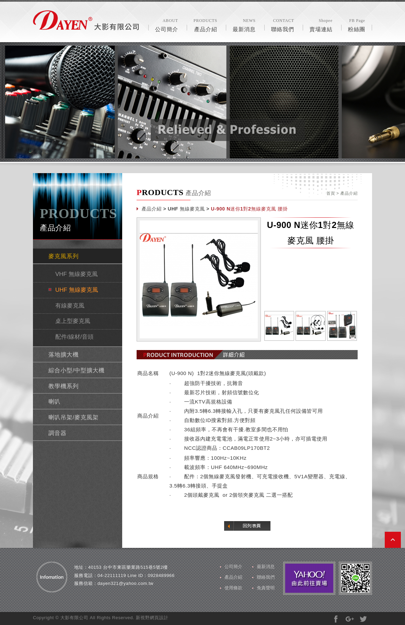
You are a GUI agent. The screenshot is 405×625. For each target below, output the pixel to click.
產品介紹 (205, 24)
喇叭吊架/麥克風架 (73, 417)
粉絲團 (356, 24)
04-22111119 (111, 575)
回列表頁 (247, 526)
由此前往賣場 (309, 578)
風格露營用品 (86, 20)
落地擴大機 (63, 354)
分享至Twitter (363, 619)
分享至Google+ (349, 619)
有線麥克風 (69, 305)
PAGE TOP (393, 540)
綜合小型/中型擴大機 (76, 370)
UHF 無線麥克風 (76, 290)
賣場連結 (321, 24)
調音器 (57, 433)
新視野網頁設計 (152, 617)
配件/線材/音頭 (74, 337)
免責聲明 (266, 587)
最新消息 (244, 24)
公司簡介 (166, 24)
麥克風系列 (63, 256)
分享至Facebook (336, 619)
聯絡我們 (282, 24)
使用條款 (233, 587)
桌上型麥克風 (72, 321)
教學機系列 (63, 386)
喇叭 (54, 401)
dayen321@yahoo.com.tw (125, 583)
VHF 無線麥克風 (76, 274)
